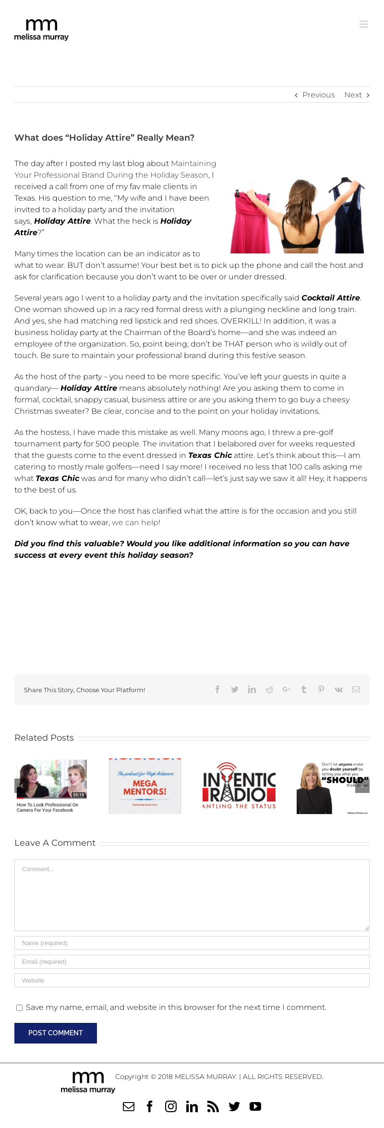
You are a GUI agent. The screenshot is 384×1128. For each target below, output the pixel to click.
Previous (318, 94)
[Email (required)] (192, 962)
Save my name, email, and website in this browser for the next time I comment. (176, 1007)
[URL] (192, 980)
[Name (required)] (192, 943)
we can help (135, 522)
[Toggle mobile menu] (365, 24)
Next (353, 94)
